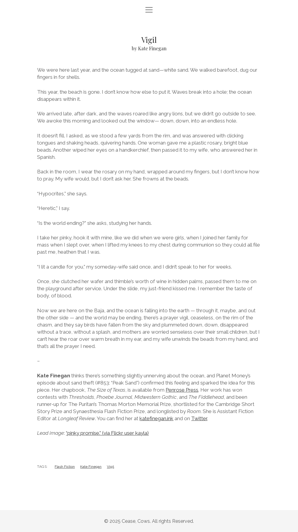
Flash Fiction (65, 466)
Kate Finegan (91, 466)
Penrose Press (182, 390)
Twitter (199, 418)
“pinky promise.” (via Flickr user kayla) (107, 433)
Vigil (110, 466)
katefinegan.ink (156, 418)
